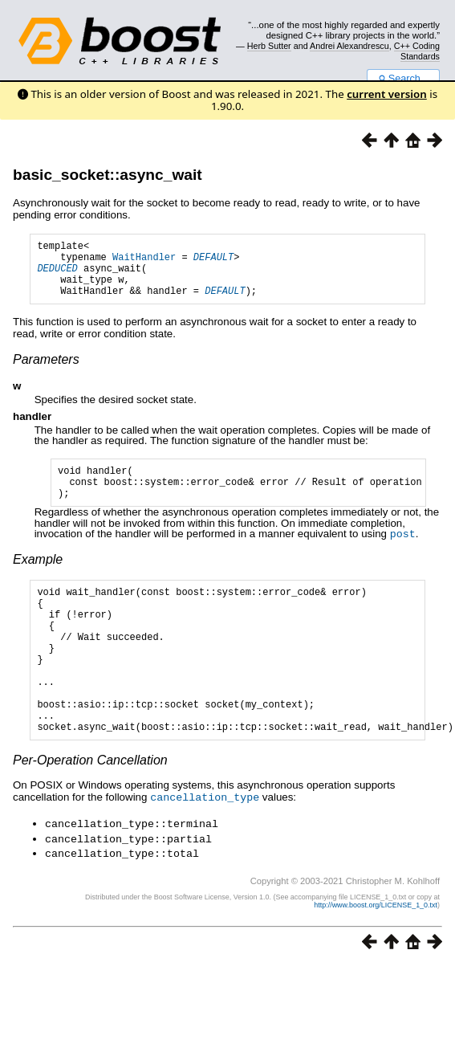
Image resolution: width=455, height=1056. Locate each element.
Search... (403, 78)
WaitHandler (144, 261)
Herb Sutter (269, 46)
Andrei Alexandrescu (349, 46)
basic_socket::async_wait (107, 174)
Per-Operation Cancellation (90, 810)
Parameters (46, 371)
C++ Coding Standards (417, 50)
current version (387, 94)
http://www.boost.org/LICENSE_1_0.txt (375, 952)
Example (38, 578)
